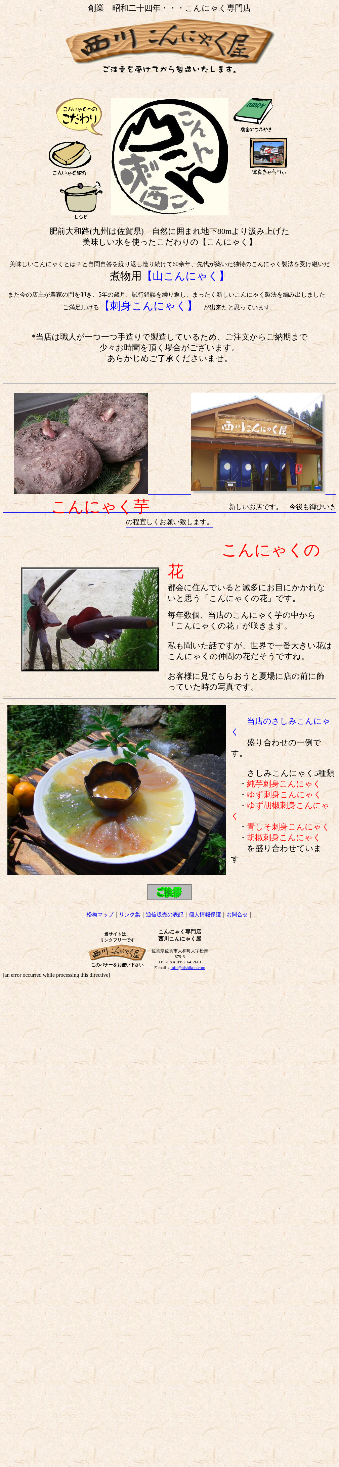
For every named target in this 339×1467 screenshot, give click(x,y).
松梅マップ (100, 914)
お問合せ (237, 914)
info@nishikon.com (188, 967)
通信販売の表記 (164, 914)
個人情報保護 (205, 914)
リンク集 (129, 914)
